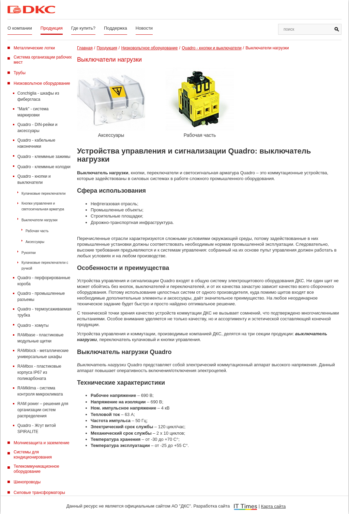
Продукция (52, 28)
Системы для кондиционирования (33, 455)
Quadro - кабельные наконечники (36, 143)
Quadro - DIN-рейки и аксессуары (37, 127)
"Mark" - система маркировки (33, 112)
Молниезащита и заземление (41, 442)
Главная (85, 48)
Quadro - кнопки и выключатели (34, 179)
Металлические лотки (34, 48)
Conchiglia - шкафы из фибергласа (38, 96)
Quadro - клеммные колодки (44, 166)
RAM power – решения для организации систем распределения (42, 409)
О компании (19, 28)
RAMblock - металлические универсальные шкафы (43, 353)
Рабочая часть (37, 231)
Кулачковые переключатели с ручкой (44, 265)
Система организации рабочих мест (43, 60)
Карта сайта (273, 506)
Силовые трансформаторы (39, 492)
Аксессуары (35, 242)
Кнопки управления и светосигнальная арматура (42, 206)
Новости (144, 28)
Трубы (20, 72)
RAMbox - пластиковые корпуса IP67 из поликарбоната (39, 372)
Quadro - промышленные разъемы (41, 296)
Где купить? (83, 28)
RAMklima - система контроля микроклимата (40, 391)
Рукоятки (28, 253)
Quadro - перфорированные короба (43, 280)
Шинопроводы (27, 482)
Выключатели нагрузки (39, 220)
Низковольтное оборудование (42, 83)
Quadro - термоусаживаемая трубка (44, 312)
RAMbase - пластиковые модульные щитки (40, 338)
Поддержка (115, 28)
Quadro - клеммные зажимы (43, 156)
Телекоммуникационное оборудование (36, 469)
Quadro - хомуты (33, 325)
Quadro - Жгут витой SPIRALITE (36, 428)
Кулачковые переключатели (43, 193)
